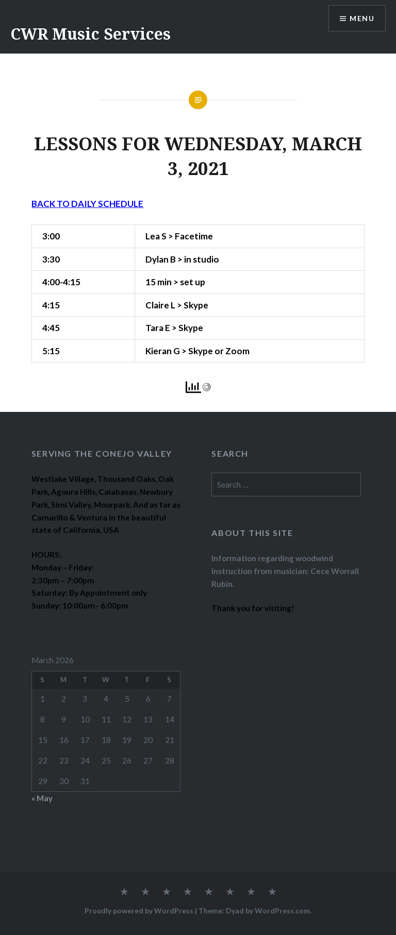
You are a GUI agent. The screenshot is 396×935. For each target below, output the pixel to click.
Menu (362, 18)
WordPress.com (282, 910)
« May (42, 798)
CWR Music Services (90, 33)
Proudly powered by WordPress (139, 910)
